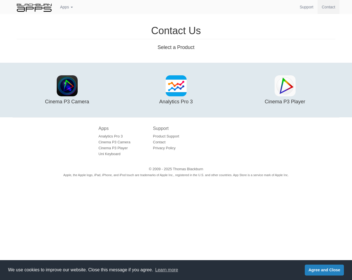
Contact (330, 6)
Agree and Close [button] (324, 270)
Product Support (166, 136)
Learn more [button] (166, 269)
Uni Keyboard (110, 154)
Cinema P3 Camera (114, 142)
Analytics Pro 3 (111, 136)
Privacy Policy (164, 148)
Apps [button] (66, 7)
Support (306, 7)
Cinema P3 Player (113, 148)
